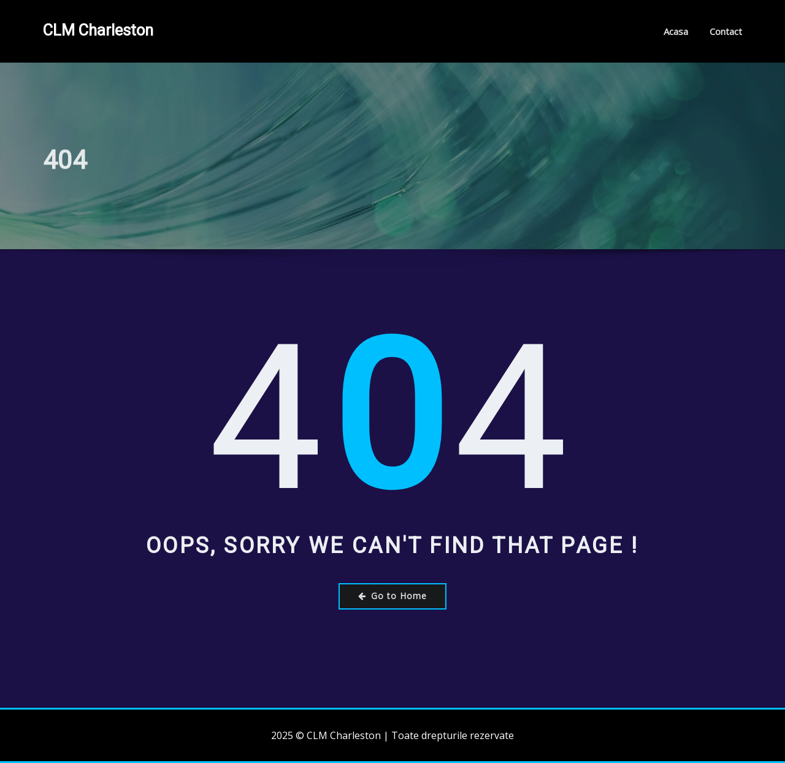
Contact (726, 31)
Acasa (676, 31)
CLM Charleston (98, 30)
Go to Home (392, 596)
